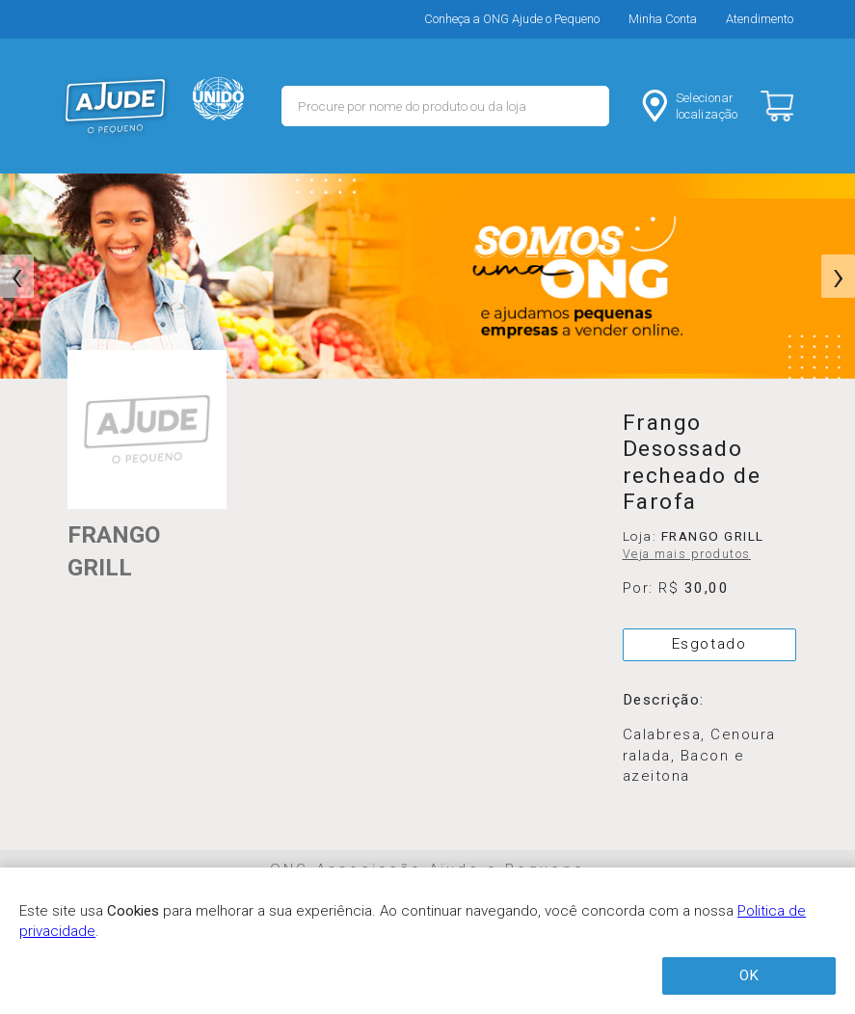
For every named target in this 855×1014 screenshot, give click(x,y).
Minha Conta (662, 19)
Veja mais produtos (687, 554)
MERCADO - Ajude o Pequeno (116, 106)
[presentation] (17, 276)
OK (749, 975)
